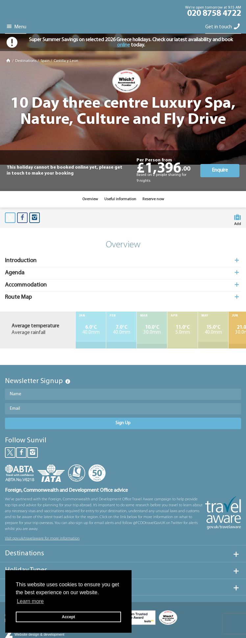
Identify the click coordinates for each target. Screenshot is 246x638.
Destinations (26, 61)
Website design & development (39, 634)
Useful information (120, 199)
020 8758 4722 (214, 14)
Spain (45, 61)
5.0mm (182, 330)
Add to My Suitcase (238, 218)
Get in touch (223, 27)
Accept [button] (68, 617)
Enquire (220, 170)
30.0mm (152, 330)
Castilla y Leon (66, 61)
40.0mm (91, 330)
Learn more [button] (30, 601)
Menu (15, 27)
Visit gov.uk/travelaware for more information (42, 539)
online (123, 45)
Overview (90, 199)
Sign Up (123, 423)
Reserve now (153, 199)
